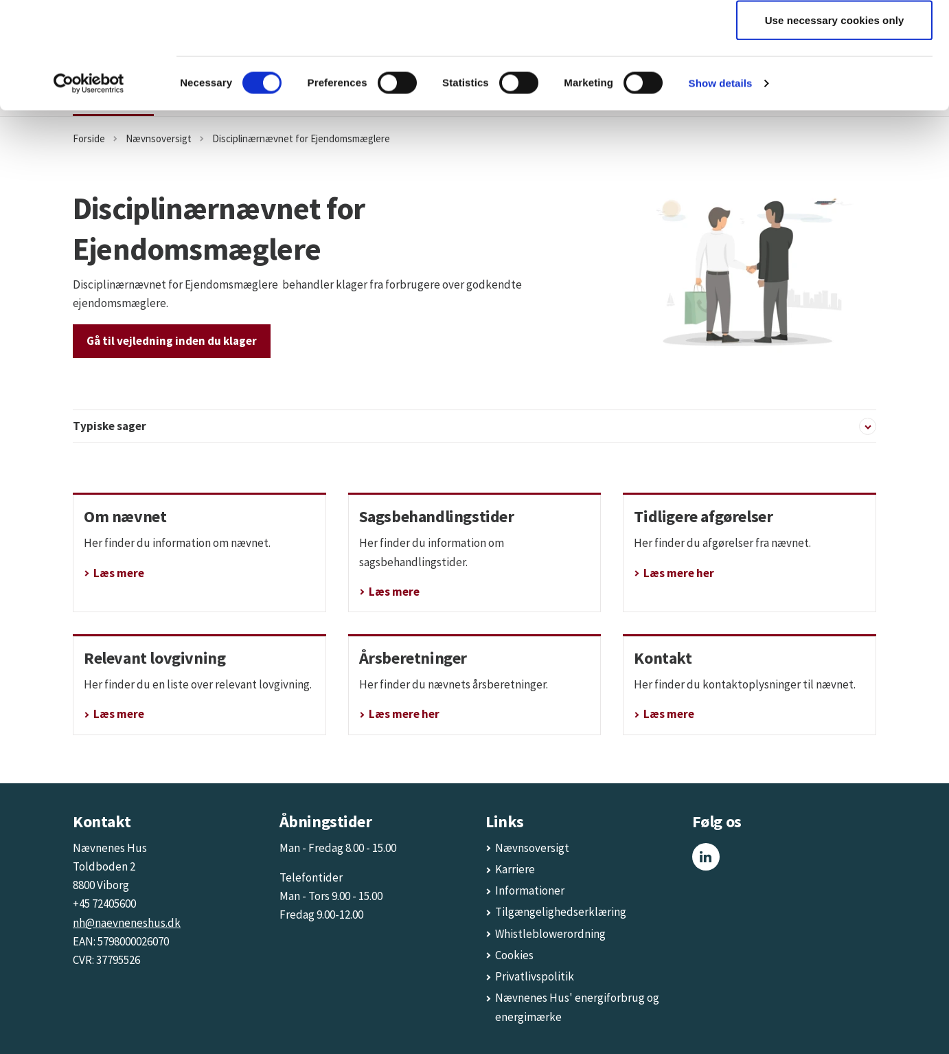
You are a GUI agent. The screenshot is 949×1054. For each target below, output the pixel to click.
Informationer (529, 890)
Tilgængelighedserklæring (560, 911)
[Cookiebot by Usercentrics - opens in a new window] (89, 189)
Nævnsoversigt (532, 847)
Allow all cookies (834, 36)
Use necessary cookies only (834, 126)
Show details (721, 189)
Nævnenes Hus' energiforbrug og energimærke (577, 1007)
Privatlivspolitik (534, 976)
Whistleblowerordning (550, 933)
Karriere (515, 869)
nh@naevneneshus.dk (127, 922)
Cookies (514, 955)
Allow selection (835, 81)
